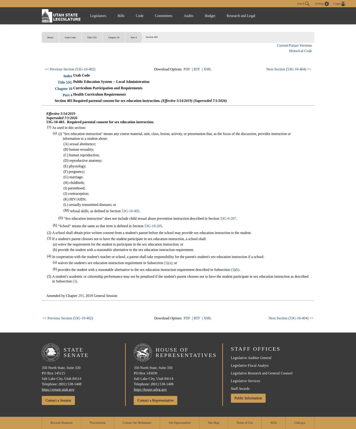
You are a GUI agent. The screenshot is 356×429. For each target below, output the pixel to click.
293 (81, 296)
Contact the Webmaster (137, 422)
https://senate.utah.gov (58, 389)
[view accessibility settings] (322, 4)
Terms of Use (244, 422)
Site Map (213, 422)
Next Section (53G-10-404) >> (288, 69)
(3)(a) (168, 263)
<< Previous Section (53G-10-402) (70, 69)
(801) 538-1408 (70, 384)
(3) (75, 281)
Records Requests (61, 422)
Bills (121, 16)
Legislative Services (245, 381)
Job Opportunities (180, 422)
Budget (210, 16)
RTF (197, 69)
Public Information (248, 398)
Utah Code (70, 37)
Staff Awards (240, 388)
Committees (163, 16)
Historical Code (300, 51)
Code (139, 16)
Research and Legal (241, 16)
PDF (186, 69)
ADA (273, 422)
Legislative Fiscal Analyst (250, 365)
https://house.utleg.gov (150, 389)
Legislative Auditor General (251, 358)
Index (67, 76)
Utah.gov (299, 422)
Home (50, 37)
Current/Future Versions (294, 45)
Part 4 (134, 37)
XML (207, 69)
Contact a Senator (58, 400)
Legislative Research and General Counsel (262, 373)
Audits (188, 16)
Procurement (97, 422)
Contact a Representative (155, 400)
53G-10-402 (130, 211)
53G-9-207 (228, 218)
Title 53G (92, 37)
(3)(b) (235, 270)
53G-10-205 (153, 226)
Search (303, 4)
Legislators (98, 16)
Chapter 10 (113, 37)
